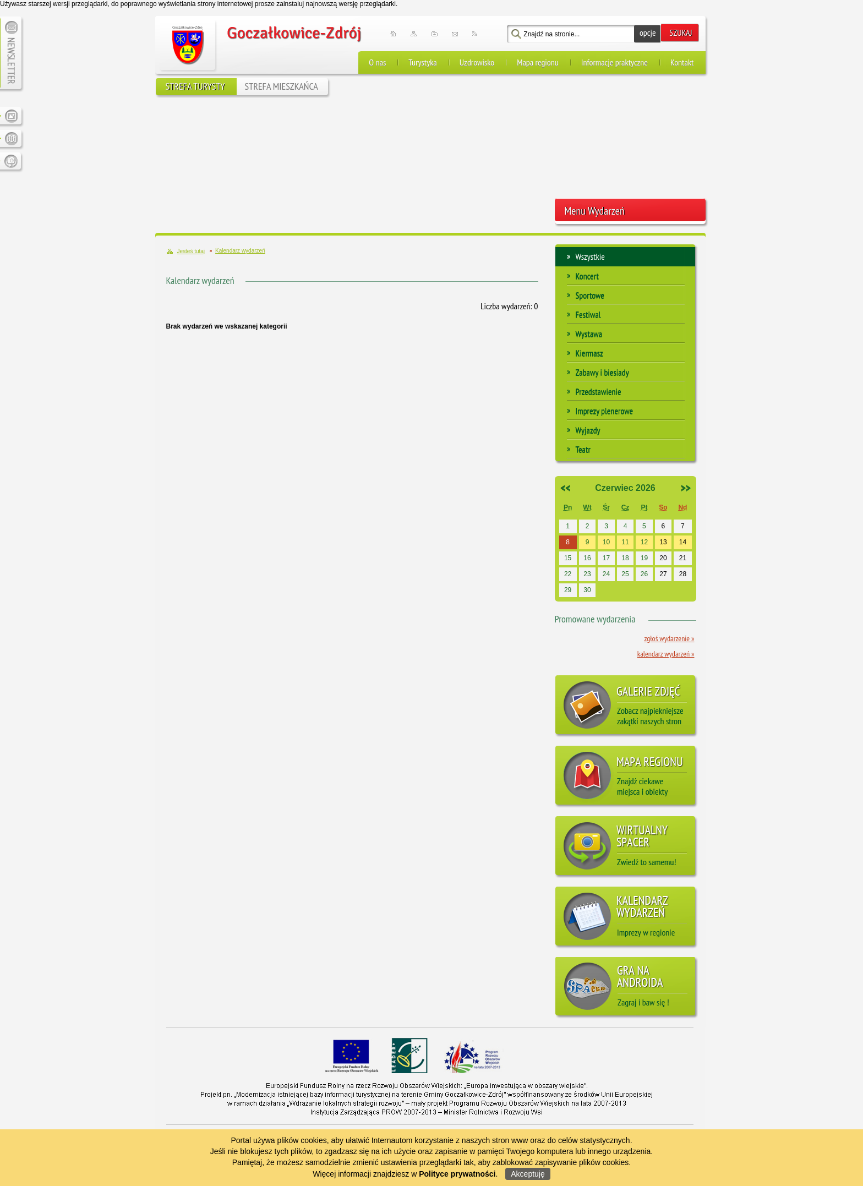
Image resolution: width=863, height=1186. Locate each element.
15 (567, 558)
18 (625, 558)
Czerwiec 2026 (625, 488)
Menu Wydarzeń (595, 211)
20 (663, 558)
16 (587, 558)
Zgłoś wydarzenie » (669, 638)
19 (644, 558)
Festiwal (588, 314)
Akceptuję (527, 1173)
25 (625, 574)
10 (606, 542)
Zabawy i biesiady (602, 372)
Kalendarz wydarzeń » (666, 654)
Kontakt (682, 62)
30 (587, 590)
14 (682, 542)
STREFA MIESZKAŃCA (281, 86)
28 (682, 574)
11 (625, 542)
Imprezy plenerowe (604, 410)
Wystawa (589, 333)
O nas (377, 62)
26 (644, 574)
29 (567, 590)
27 (663, 574)
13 (663, 542)
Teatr (583, 449)
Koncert (587, 275)
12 (644, 542)
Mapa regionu (537, 62)
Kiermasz (589, 352)
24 (606, 574)
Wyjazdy (588, 429)
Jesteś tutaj (191, 251)
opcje (648, 32)
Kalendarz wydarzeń (200, 280)
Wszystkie (590, 256)
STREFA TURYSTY (195, 86)
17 (606, 558)
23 (587, 574)
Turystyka (422, 62)
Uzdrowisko (477, 62)
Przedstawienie (598, 391)
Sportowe (590, 294)
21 (682, 558)
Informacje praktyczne (614, 62)
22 (567, 574)
